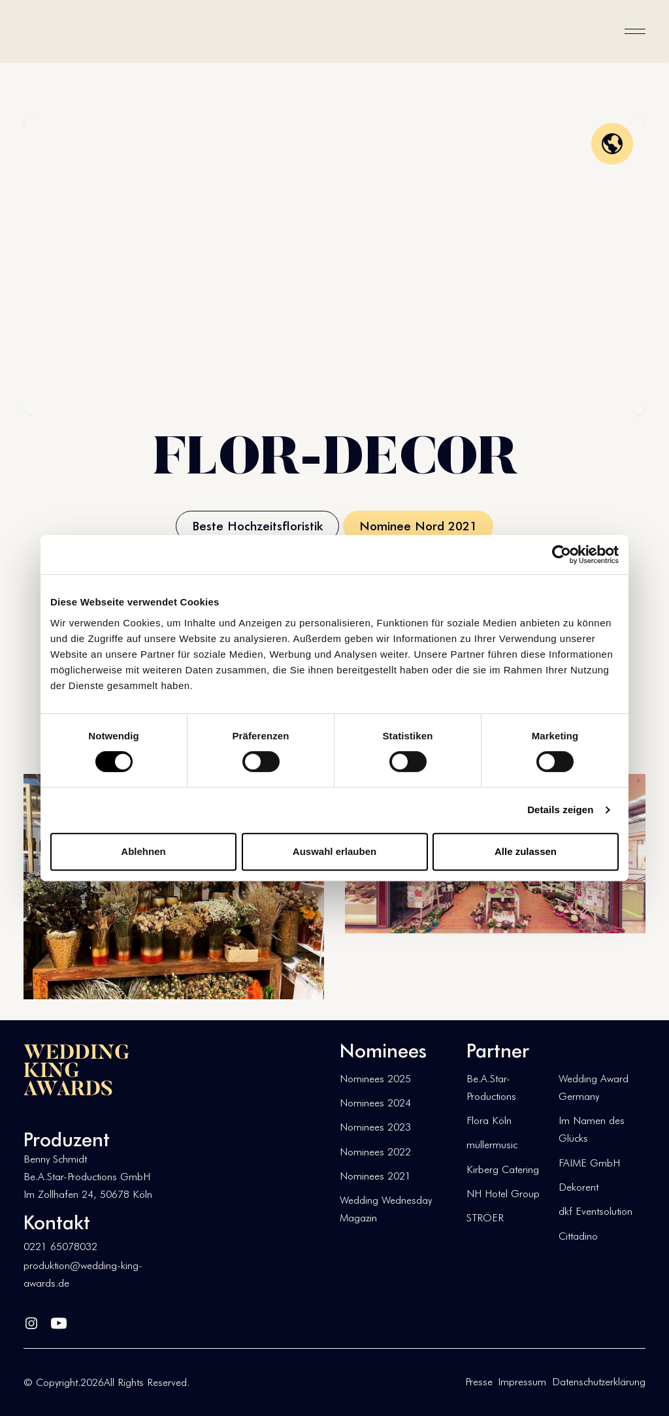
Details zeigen (560, 809)
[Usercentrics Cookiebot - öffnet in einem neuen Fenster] (561, 554)
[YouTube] (59, 1320)
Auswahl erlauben (334, 851)
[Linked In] (31, 1320)
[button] (635, 31)
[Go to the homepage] (76, 1070)
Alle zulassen (526, 851)
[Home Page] (65, 31)
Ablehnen (143, 851)
